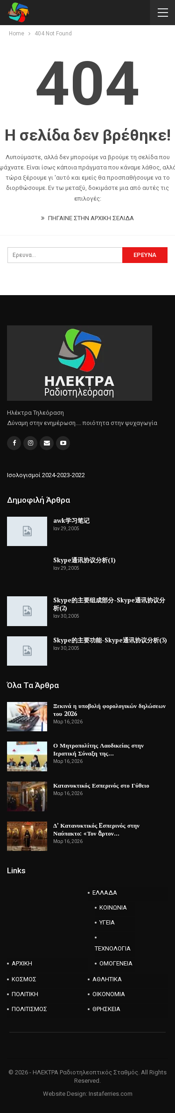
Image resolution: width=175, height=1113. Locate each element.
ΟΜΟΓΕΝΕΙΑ (116, 963)
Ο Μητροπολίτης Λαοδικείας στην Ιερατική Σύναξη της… (98, 749)
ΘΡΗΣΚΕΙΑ (106, 1008)
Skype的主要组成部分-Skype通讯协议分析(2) (109, 604)
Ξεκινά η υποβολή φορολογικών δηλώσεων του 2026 (109, 710)
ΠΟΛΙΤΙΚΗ (25, 994)
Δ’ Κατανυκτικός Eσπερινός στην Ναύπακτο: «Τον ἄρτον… (96, 829)
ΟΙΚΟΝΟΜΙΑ (108, 994)
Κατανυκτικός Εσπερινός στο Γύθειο (101, 785)
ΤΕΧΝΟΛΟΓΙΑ (113, 948)
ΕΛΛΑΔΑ (104, 892)
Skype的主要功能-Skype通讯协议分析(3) (110, 640)
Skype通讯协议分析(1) (84, 560)
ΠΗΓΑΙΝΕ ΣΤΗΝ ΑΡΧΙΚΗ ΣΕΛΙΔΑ (87, 218)
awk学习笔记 (71, 520)
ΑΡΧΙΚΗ (22, 963)
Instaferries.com (111, 1093)
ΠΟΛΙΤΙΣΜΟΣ (29, 1008)
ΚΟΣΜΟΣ (24, 979)
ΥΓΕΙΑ (107, 922)
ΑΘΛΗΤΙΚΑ (107, 979)
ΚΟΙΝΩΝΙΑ (113, 907)
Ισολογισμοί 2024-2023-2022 (46, 475)
